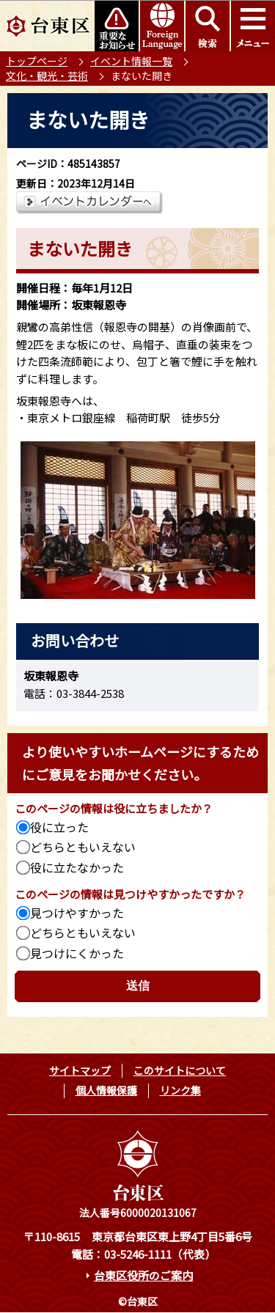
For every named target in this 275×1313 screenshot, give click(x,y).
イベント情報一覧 (131, 61)
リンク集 (180, 1090)
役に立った (59, 827)
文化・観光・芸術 (47, 75)
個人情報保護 (106, 1090)
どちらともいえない (83, 847)
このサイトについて (179, 1070)
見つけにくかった (77, 953)
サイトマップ (80, 1070)
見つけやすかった (77, 913)
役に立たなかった (77, 867)
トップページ (36, 61)
